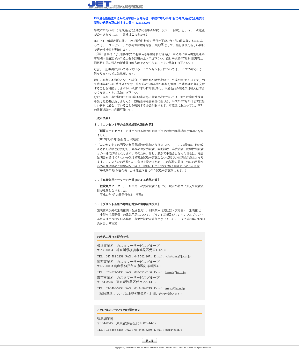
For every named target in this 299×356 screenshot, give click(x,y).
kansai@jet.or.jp (175, 272)
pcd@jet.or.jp (173, 329)
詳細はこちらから (134, 34)
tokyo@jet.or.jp (175, 288)
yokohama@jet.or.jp (177, 256)
